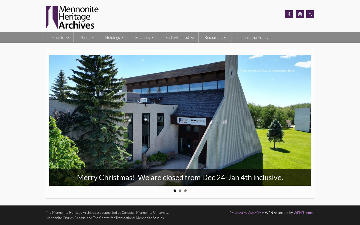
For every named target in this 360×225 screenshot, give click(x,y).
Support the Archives (254, 37)
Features (142, 37)
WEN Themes (304, 213)
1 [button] (175, 190)
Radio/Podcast (177, 37)
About (85, 37)
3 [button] (185, 190)
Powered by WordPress (247, 213)
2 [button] (180, 190)
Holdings (112, 37)
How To (58, 37)
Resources (213, 37)
